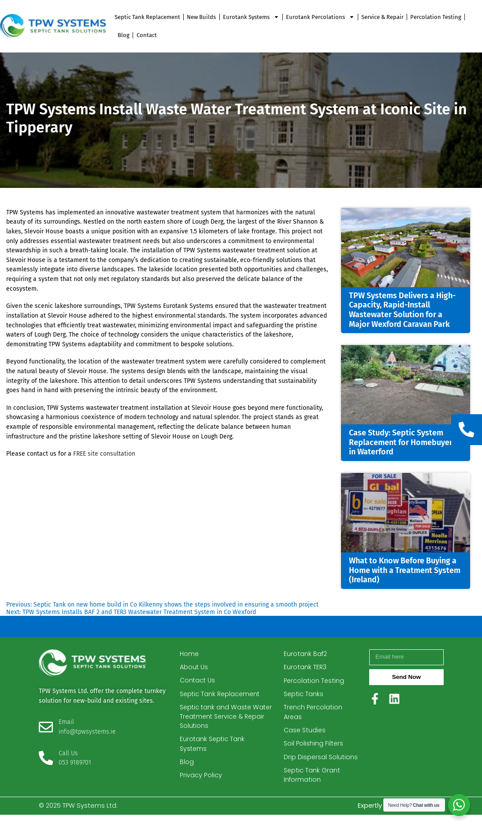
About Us (194, 669)
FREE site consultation (104, 453)
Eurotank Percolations (320, 17)
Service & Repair (382, 17)
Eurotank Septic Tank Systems (213, 747)
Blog (124, 35)
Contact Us (198, 683)
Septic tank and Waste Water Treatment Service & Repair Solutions (223, 720)
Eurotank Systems (251, 17)
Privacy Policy (200, 779)
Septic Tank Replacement (147, 17)
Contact (147, 35)
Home (189, 656)
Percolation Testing (435, 17)
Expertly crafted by (400, 819)
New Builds (201, 17)
